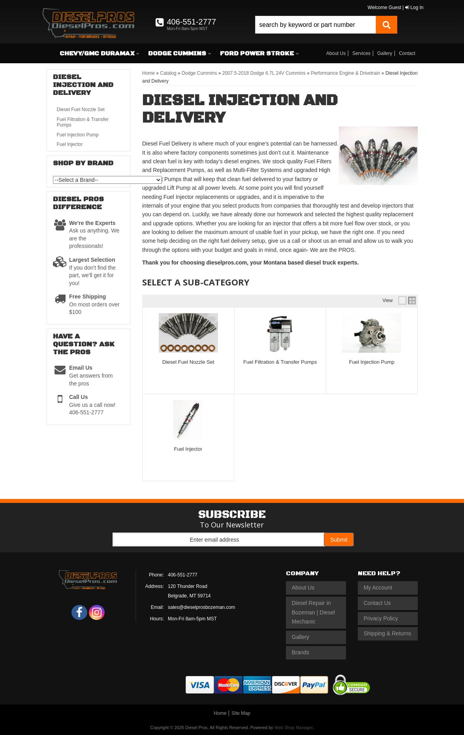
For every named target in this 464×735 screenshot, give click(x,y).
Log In (414, 7)
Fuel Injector (188, 449)
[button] (326, 25)
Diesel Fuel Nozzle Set (188, 362)
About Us (336, 53)
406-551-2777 (182, 575)
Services (361, 53)
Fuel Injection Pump (371, 362)
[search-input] (315, 24)
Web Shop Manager (293, 727)
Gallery (384, 53)
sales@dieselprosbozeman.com (201, 607)
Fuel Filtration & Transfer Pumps (280, 362)
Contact (407, 53)
